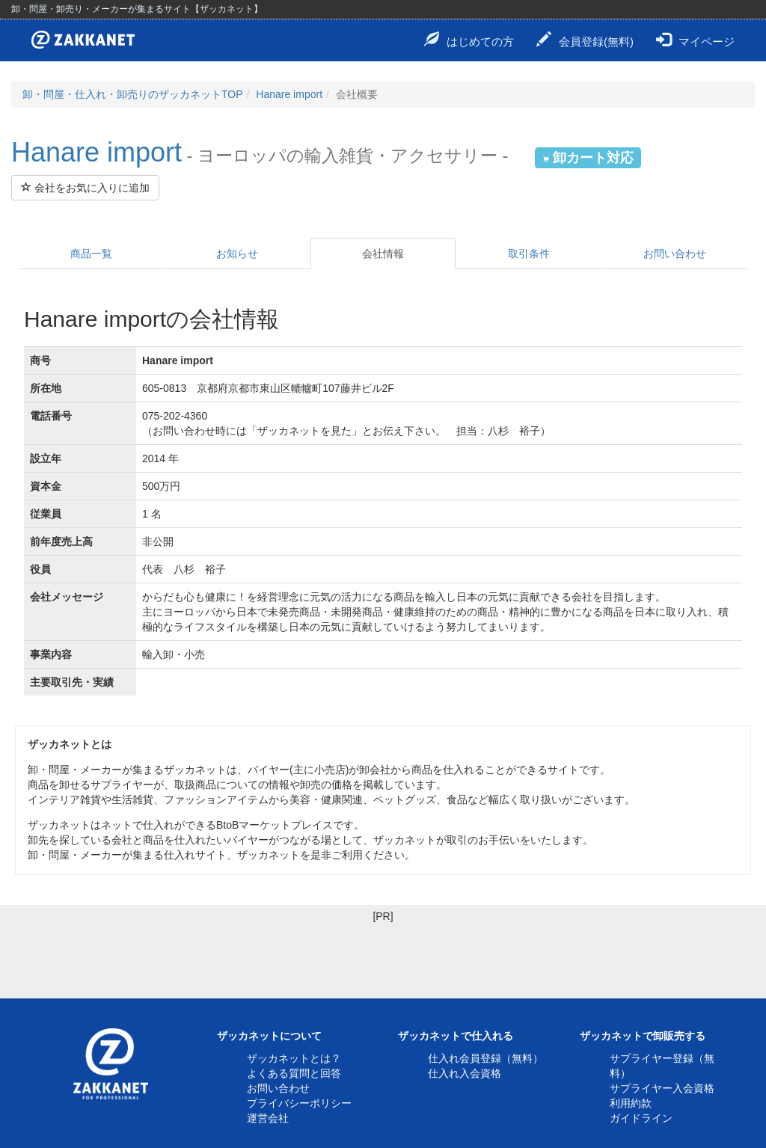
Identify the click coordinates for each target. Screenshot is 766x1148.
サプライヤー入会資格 (662, 1088)
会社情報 (383, 254)
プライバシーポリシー (299, 1103)
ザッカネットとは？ (294, 1058)
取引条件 (529, 254)
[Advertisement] (383, 957)
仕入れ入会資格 (464, 1073)
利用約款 (631, 1103)
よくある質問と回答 (294, 1073)
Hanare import (289, 94)
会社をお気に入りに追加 (85, 188)
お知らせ (237, 254)
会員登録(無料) (585, 39)
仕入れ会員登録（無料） (485, 1058)
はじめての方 (469, 39)
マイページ (695, 39)
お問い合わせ (674, 254)
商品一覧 (91, 254)
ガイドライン (641, 1118)
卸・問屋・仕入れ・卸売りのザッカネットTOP (132, 94)
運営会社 (268, 1118)
